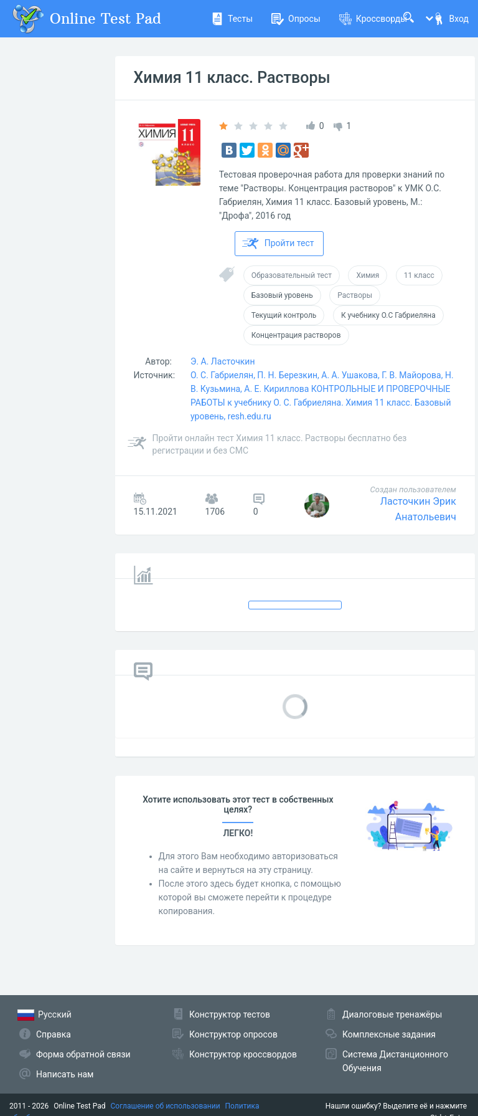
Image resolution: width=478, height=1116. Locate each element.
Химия (367, 275)
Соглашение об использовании (165, 1106)
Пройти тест (278, 244)
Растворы (354, 295)
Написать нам (64, 1074)
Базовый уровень (282, 295)
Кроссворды (373, 18)
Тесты (232, 18)
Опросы (296, 18)
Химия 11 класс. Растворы (232, 78)
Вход (451, 18)
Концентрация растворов (296, 335)
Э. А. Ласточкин (222, 361)
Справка (53, 1034)
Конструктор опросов (233, 1034)
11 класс (419, 275)
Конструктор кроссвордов (243, 1054)
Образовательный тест (291, 275)
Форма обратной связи (83, 1054)
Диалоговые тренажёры (392, 1014)
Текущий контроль (284, 315)
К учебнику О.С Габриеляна (388, 315)
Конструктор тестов (229, 1014)
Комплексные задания (389, 1034)
